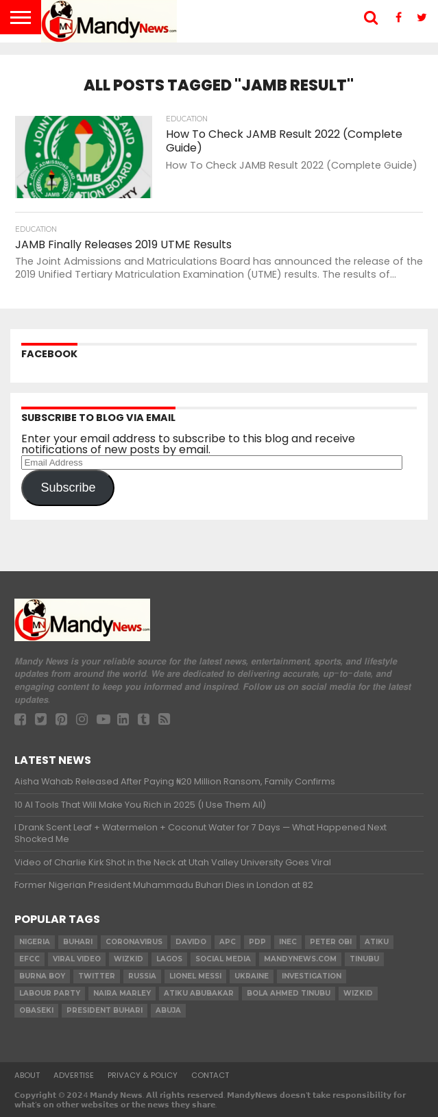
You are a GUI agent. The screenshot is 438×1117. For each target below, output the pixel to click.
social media (223, 958)
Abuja (168, 1010)
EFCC (29, 958)
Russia (142, 976)
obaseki (36, 1010)
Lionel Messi (195, 976)
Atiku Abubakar (199, 993)
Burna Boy (42, 976)
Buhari (78, 941)
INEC (288, 941)
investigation (311, 976)
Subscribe (67, 487)
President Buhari (104, 1010)
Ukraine (251, 976)
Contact (210, 1075)
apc (227, 941)
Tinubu (364, 958)
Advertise (73, 1075)
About (27, 1075)
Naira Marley (122, 993)
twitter (96, 976)
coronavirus (134, 941)
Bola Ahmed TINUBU (288, 993)
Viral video (77, 958)
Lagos (169, 958)
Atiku (377, 941)
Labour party (49, 993)
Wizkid (358, 993)
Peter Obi (331, 941)
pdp (257, 941)
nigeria (34, 941)
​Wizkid (128, 958)
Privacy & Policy (143, 1075)
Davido (190, 941)
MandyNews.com (300, 958)
